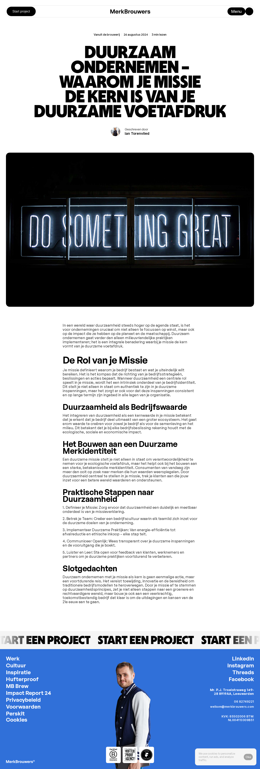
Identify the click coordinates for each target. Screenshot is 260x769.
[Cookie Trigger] (16, 719)
